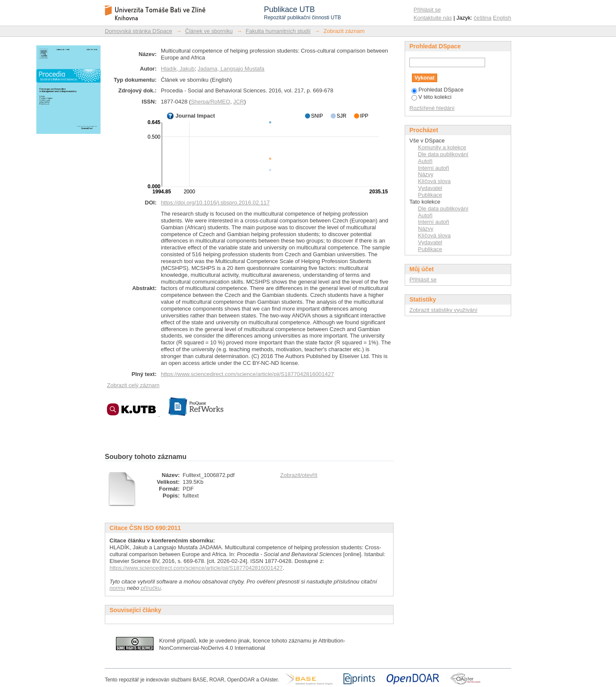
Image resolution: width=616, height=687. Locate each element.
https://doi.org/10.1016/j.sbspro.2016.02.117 (215, 202)
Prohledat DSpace (438, 89)
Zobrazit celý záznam (133, 385)
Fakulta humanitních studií (278, 31)
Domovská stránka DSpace (138, 31)
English (502, 18)
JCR (238, 101)
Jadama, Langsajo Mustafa (231, 68)
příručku (151, 588)
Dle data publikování (443, 154)
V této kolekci (431, 97)
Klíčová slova (434, 181)
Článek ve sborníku (209, 31)
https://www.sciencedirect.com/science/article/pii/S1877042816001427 (247, 374)
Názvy (425, 174)
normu (117, 588)
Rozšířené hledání (432, 108)
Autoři (425, 161)
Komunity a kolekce (442, 147)
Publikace (430, 195)
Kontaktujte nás (433, 18)
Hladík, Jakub (178, 68)
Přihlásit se (427, 9)
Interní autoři (433, 168)
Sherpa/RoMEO (210, 101)
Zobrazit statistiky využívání (443, 310)
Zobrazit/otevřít (298, 475)
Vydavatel (430, 188)
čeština (483, 18)
